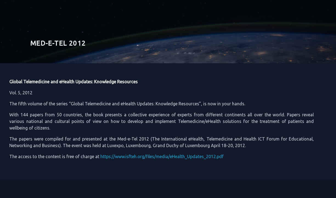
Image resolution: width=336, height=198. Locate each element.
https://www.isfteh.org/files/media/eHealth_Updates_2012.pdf (157, 156)
